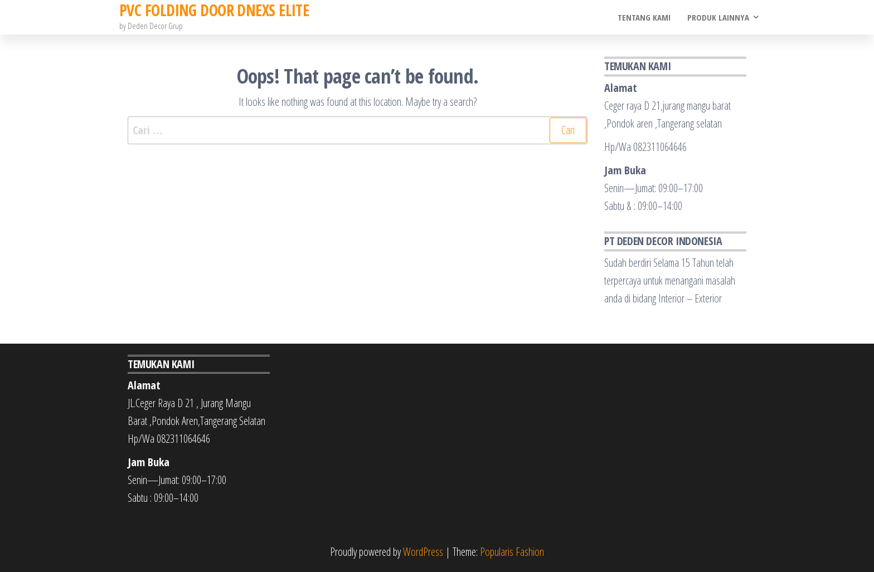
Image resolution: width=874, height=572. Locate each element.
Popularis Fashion (512, 551)
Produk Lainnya (718, 17)
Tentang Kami (644, 17)
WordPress (423, 551)
